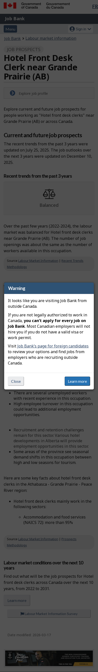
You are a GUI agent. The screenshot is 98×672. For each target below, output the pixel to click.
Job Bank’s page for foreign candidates (53, 346)
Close (16, 381)
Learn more (77, 381)
